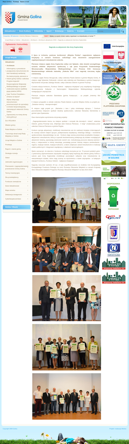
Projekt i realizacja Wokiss (117, 428)
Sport (48, 31)
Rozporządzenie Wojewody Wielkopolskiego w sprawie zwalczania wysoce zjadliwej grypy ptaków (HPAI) (17, 87)
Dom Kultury (25, 31)
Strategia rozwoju (11, 153)
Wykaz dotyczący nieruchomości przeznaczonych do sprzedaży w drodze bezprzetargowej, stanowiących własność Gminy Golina (18, 106)
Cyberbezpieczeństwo (13, 199)
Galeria (70, 31)
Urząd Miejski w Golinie (13, 140)
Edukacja (59, 31)
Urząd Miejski (11, 58)
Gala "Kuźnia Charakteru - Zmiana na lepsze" (16, 95)
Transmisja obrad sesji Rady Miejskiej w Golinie (15, 135)
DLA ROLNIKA (10, 121)
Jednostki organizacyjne (14, 162)
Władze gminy (10, 125)
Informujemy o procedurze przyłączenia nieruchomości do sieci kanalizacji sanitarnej (18, 71)
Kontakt (80, 31)
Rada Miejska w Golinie (13, 129)
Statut (7, 158)
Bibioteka (38, 31)
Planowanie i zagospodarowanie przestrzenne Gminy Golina (16, 167)
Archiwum (11, 65)
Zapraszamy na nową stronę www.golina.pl (17, 116)
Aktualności (10, 31)
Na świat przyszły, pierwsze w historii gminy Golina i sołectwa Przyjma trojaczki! (18, 78)
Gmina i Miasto (11, 207)
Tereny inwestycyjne (12, 173)
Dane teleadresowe (12, 186)
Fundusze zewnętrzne (13, 182)
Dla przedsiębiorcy (12, 177)
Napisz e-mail (24, 1)
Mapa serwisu (7, 1)
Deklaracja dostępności (13, 195)
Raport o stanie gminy (13, 149)
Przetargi (16, 1)
